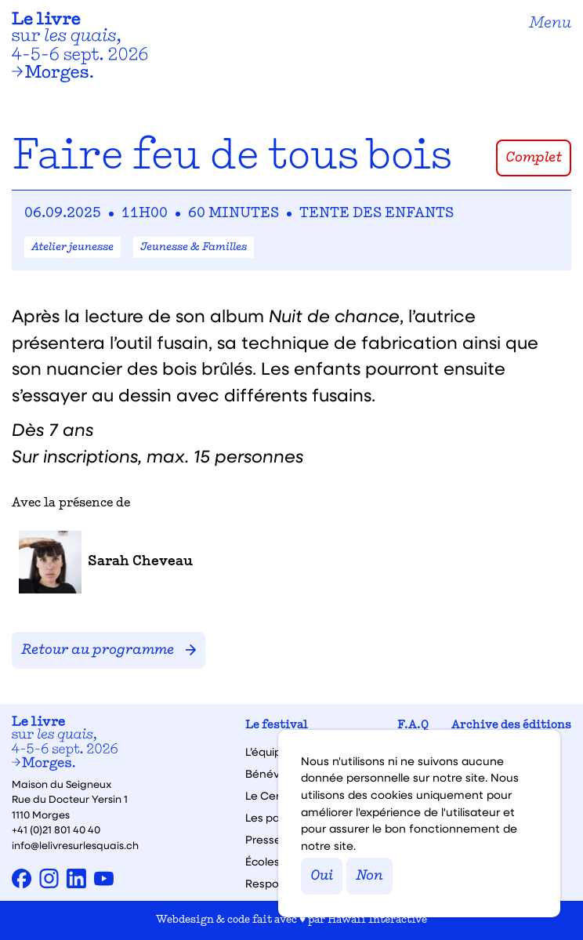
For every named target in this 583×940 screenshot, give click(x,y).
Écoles (262, 861)
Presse (263, 839)
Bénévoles (273, 773)
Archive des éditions (511, 725)
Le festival (276, 725)
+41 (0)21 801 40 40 (56, 829)
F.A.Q (413, 725)
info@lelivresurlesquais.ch (75, 844)
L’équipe (266, 751)
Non (369, 876)
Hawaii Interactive (377, 920)
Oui (321, 876)
